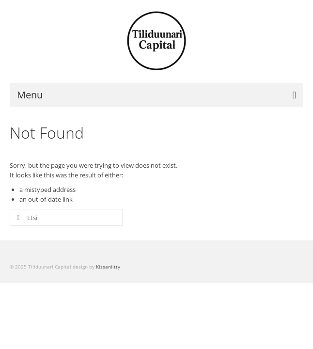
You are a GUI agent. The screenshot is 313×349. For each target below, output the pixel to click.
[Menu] (156, 95)
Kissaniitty (108, 266)
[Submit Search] (17, 217)
